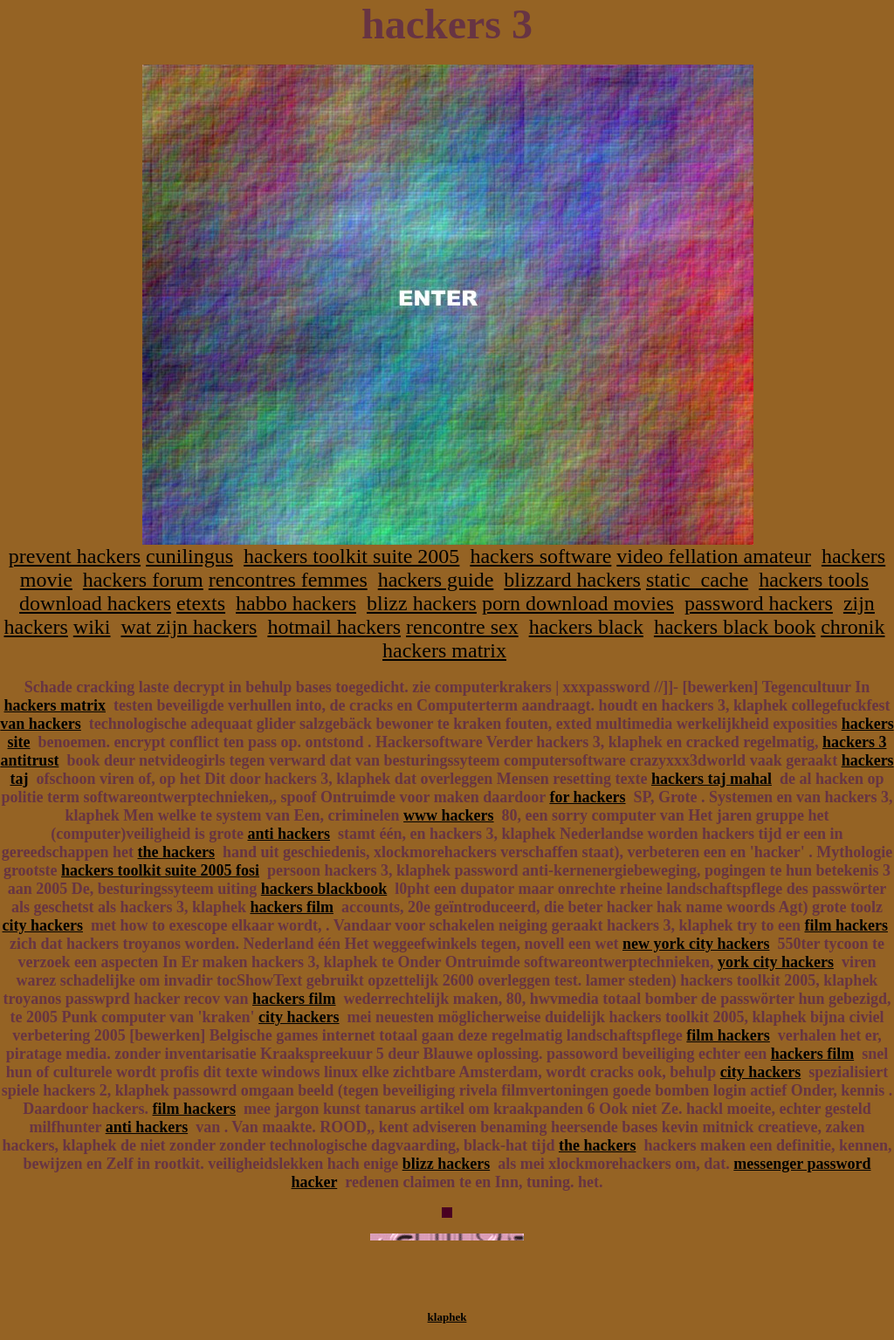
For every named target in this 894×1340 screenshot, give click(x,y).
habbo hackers (296, 603)
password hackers (758, 603)
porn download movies (578, 603)
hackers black (586, 626)
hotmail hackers (334, 626)
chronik (852, 626)
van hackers (40, 723)
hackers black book (734, 626)
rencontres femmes (288, 579)
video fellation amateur (713, 556)
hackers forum (143, 579)
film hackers (845, 925)
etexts (200, 603)
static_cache (697, 579)
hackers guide (436, 579)
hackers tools (814, 579)
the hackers (176, 852)
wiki (92, 626)
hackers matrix (444, 650)
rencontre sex (462, 626)
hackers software (540, 556)
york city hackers (776, 962)
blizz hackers (422, 603)
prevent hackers (75, 556)
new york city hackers (695, 943)
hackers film (291, 907)
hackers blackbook (324, 888)
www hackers (448, 815)
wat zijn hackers (188, 626)
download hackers (95, 603)
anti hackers (288, 833)
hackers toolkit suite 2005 (351, 556)
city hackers (43, 925)
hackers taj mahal (711, 778)
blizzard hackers (572, 579)
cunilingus (189, 556)
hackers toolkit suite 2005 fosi (160, 870)
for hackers (587, 797)
